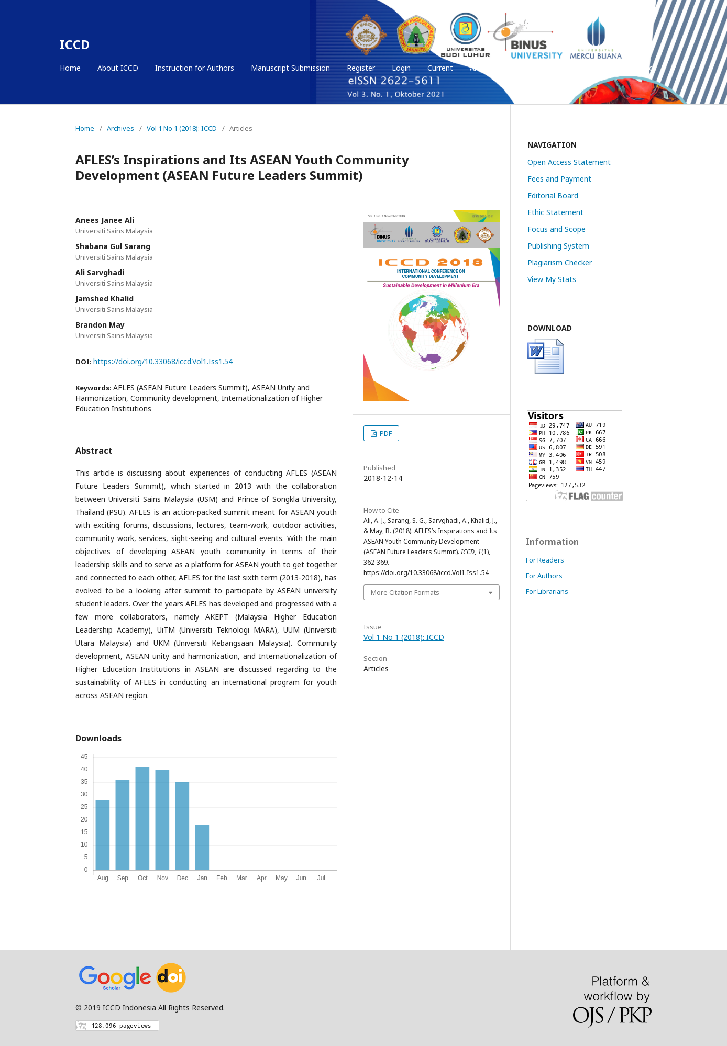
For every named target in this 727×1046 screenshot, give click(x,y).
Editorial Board (552, 195)
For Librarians (547, 591)
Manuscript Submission (290, 68)
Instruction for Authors (194, 68)
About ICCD (117, 68)
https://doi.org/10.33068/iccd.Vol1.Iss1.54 (163, 361)
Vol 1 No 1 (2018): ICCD (182, 128)
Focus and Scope (556, 229)
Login (401, 68)
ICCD (75, 44)
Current (440, 68)
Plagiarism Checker (559, 262)
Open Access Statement (569, 162)
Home (70, 68)
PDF (385, 433)
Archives (484, 68)
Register (361, 68)
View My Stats (551, 279)
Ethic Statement (555, 212)
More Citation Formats (405, 592)
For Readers (545, 560)
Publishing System (558, 246)
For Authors (544, 575)
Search (644, 68)
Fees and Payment (559, 179)
